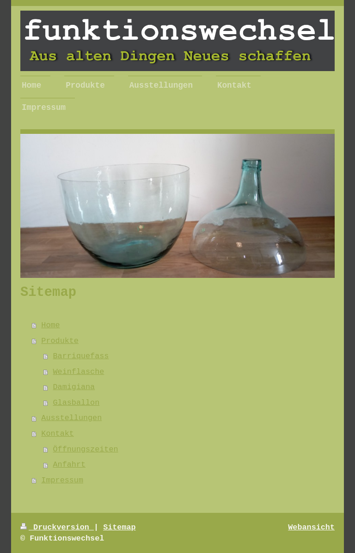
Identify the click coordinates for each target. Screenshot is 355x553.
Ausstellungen (71, 418)
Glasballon (76, 402)
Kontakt (57, 433)
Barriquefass (81, 356)
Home (50, 325)
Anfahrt (69, 464)
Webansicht (311, 527)
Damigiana (74, 387)
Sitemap (119, 527)
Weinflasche (78, 371)
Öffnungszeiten (85, 449)
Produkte (60, 341)
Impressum (62, 480)
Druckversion (57, 527)
